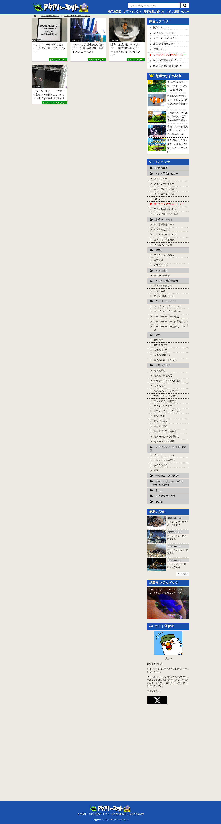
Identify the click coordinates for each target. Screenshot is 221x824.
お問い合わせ (95, 814)
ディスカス (159, 291)
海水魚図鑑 (159, 370)
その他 (159, 501)
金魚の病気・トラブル (165, 360)
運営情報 (82, 814)
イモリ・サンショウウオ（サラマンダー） (166, 483)
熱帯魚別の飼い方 (154, 11)
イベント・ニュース (164, 455)
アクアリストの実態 (164, 460)
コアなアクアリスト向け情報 (168, 448)
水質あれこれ (160, 265)
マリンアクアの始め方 (165, 401)
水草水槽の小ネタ (163, 245)
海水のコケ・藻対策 (164, 441)
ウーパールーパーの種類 (166, 316)
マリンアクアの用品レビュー (169, 54)
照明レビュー (160, 27)
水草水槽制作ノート (164, 224)
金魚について (160, 345)
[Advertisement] (168, 753)
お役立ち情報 (160, 465)
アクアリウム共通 (165, 496)
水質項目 (158, 260)
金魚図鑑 (158, 340)
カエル (159, 490)
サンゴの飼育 (160, 421)
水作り (159, 250)
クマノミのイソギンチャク (167, 411)
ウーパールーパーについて (167, 306)
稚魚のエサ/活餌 (162, 275)
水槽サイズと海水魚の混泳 (167, 380)
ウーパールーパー (165, 301)
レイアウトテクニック (165, 234)
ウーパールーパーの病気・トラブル (171, 328)
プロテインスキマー (58, 60)
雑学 (156, 470)
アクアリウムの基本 (164, 255)
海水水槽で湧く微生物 (165, 431)
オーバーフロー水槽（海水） (54, 103)
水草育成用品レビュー (166, 43)
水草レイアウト (132, 11)
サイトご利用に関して (115, 814)
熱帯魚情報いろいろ (164, 296)
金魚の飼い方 (160, 350)
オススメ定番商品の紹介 (167, 65)
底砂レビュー (160, 49)
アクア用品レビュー (178, 11)
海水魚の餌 (159, 386)
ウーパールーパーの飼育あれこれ (171, 321)
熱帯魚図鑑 (114, 11)
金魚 (157, 334)
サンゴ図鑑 (159, 416)
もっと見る (183, 574)
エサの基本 (161, 270)
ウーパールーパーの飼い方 (167, 311)
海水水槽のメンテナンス (166, 391)
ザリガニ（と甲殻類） (168, 475)
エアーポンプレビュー (166, 38)
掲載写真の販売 (136, 814)
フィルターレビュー (164, 32)
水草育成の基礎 (162, 229)
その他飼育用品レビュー (167, 60)
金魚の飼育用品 (162, 355)
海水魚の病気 (160, 426)
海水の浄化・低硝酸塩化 (166, 436)
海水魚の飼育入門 (163, 375)
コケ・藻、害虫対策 (164, 240)
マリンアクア (163, 365)
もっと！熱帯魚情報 (166, 280)
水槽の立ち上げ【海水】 (166, 396)
